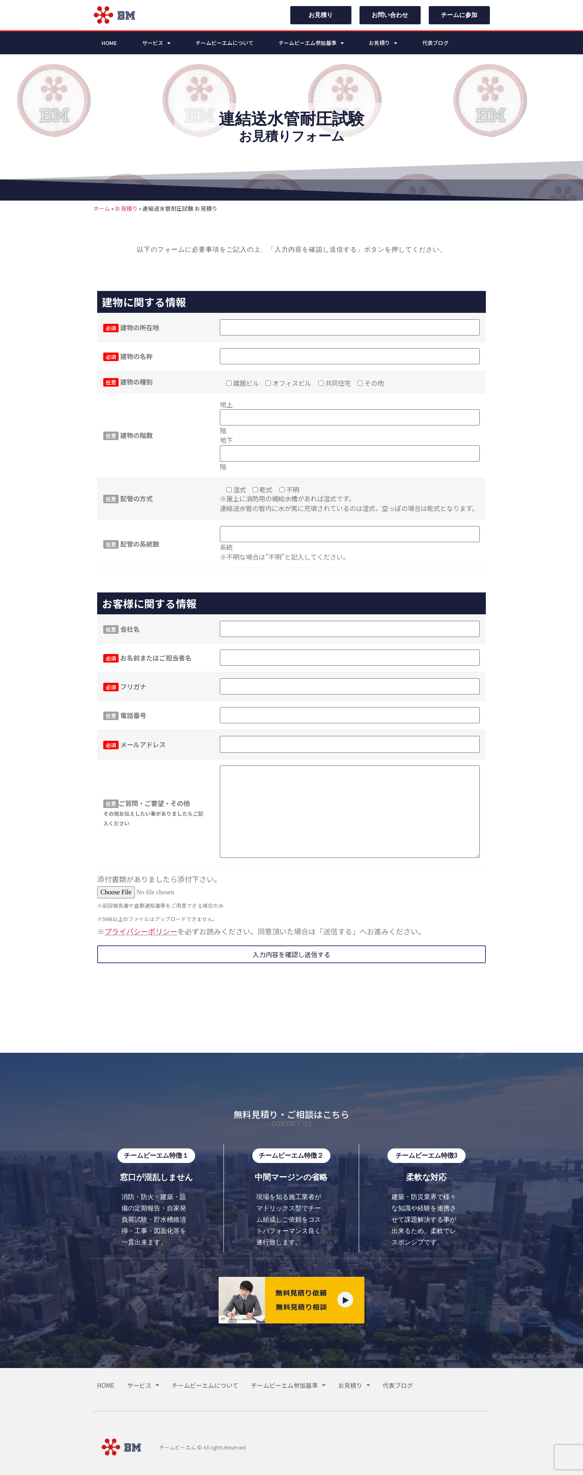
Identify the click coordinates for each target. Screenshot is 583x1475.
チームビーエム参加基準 (311, 43)
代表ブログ (435, 43)
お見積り (383, 43)
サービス (156, 43)
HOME (109, 43)
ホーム (101, 208)
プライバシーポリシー (140, 931)
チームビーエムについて (224, 43)
